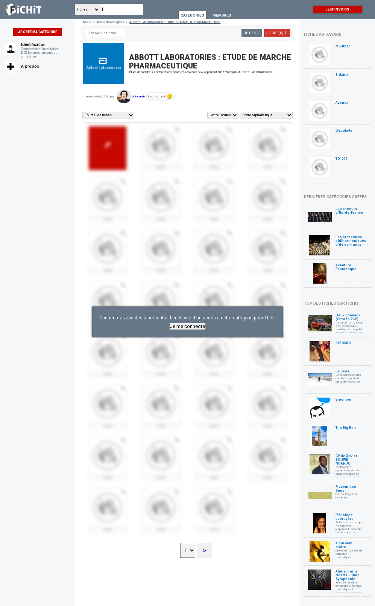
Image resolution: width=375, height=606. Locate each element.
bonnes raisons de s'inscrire (39, 54)
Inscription (50, 49)
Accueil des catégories (110, 22)
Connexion (29, 49)
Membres (222, 15)
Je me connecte (187, 326)
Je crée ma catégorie (37, 32)
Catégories (192, 15)
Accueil (87, 22)
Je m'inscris (337, 9)
